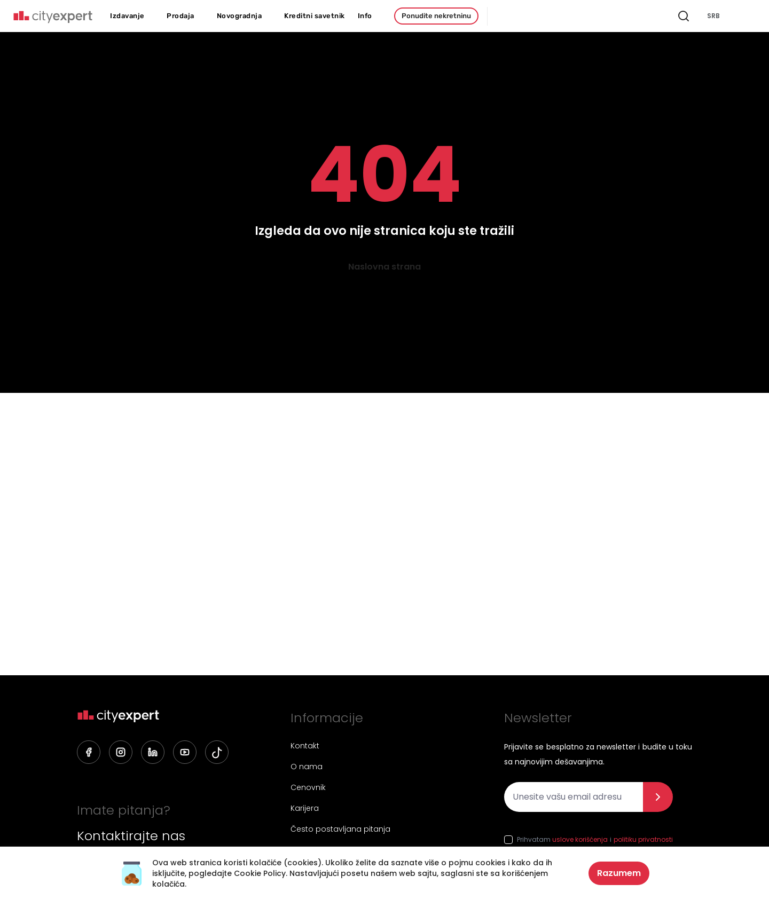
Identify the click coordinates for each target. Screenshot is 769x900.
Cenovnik (308, 787)
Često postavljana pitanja (340, 829)
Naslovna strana (384, 266)
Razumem (619, 873)
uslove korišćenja (580, 839)
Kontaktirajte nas (131, 835)
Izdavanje (127, 16)
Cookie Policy (260, 873)
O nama (307, 766)
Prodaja (180, 16)
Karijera (305, 808)
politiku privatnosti (643, 839)
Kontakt (305, 745)
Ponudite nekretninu (436, 16)
